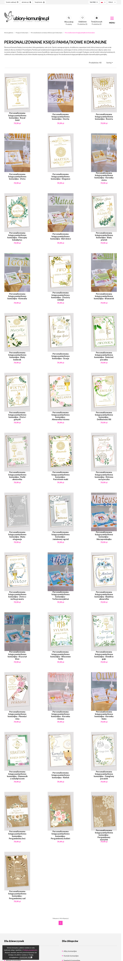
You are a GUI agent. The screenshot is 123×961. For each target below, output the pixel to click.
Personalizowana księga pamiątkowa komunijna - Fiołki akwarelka (17, 476)
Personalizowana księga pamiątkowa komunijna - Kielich (60, 775)
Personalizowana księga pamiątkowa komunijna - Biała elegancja (17, 535)
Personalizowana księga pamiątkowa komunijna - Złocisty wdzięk (60, 296)
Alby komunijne (70, 951)
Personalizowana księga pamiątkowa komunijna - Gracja (60, 356)
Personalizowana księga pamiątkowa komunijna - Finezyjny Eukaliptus (17, 236)
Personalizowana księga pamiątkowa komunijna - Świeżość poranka (104, 356)
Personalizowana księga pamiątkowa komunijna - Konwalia (17, 296)
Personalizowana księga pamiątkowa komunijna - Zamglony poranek (104, 775)
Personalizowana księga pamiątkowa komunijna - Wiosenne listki (60, 655)
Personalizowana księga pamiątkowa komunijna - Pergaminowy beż (17, 835)
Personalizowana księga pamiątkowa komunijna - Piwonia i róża (17, 715)
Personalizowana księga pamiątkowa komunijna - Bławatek (104, 296)
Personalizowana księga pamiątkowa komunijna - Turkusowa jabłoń (60, 595)
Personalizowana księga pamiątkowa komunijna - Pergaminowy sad (17, 894)
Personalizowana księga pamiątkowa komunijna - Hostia (60, 116)
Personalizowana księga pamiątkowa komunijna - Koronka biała (103, 715)
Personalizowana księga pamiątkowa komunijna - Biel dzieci (60, 236)
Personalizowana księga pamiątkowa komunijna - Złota (17, 176)
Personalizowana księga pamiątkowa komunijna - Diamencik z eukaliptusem (17, 775)
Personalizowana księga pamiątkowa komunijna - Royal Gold (17, 116)
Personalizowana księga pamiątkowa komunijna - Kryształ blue (17, 655)
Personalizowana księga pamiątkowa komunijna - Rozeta (104, 116)
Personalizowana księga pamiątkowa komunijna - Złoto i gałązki (17, 416)
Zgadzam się (25, 957)
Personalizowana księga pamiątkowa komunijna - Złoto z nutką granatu (17, 595)
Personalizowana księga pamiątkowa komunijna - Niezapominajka (104, 535)
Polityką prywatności (30, 950)
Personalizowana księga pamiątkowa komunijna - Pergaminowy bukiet (60, 835)
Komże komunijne (71, 956)
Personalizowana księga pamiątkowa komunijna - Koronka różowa (60, 715)
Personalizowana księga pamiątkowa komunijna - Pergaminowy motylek (104, 835)
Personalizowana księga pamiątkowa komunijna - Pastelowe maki (60, 476)
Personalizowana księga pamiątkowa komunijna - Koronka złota (103, 176)
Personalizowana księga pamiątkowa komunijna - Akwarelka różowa (60, 416)
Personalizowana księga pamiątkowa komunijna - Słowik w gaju (103, 655)
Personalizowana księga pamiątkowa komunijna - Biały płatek (104, 236)
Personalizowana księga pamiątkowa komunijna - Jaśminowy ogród (60, 535)
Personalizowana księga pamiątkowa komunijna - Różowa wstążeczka (104, 476)
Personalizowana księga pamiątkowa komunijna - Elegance (60, 176)
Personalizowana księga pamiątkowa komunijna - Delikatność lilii (104, 416)
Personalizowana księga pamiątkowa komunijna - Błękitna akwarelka (103, 595)
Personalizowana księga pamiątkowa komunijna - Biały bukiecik (17, 356)
